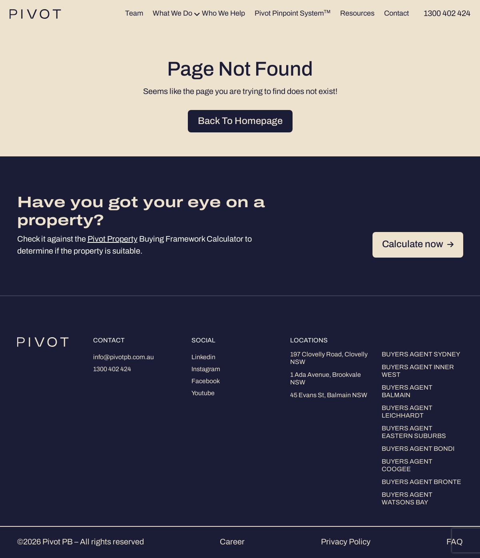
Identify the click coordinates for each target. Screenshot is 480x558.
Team (134, 14)
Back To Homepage (240, 121)
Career (232, 542)
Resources (357, 14)
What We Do (172, 14)
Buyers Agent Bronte (421, 482)
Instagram (205, 369)
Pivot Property (112, 240)
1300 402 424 (112, 369)
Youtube (203, 393)
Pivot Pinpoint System (293, 14)
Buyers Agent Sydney (421, 355)
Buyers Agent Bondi (418, 449)
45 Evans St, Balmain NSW (328, 395)
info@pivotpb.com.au (123, 357)
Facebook (205, 381)
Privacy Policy (345, 542)
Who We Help (223, 14)
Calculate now (418, 245)
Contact (396, 14)
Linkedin (203, 357)
